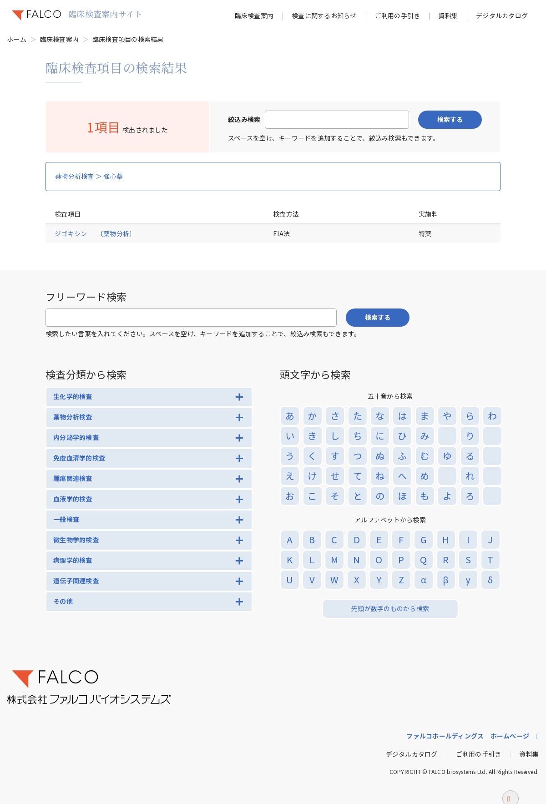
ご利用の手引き (397, 15)
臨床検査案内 (254, 15)
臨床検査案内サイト (105, 14)
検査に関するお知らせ (324, 15)
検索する (450, 119)
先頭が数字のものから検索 (390, 608)
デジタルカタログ (502, 15)
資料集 (448, 15)
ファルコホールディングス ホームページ (467, 735)
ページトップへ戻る (510, 786)
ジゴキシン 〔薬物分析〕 (95, 233)
